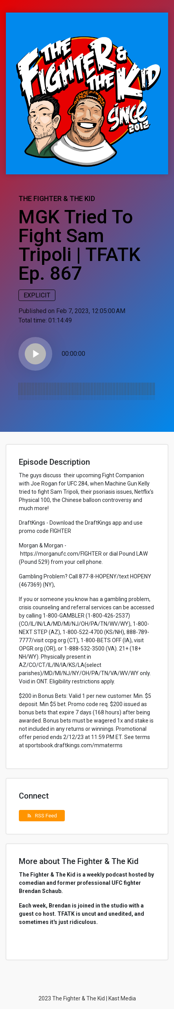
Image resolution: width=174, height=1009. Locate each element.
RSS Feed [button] (42, 815)
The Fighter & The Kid (56, 198)
